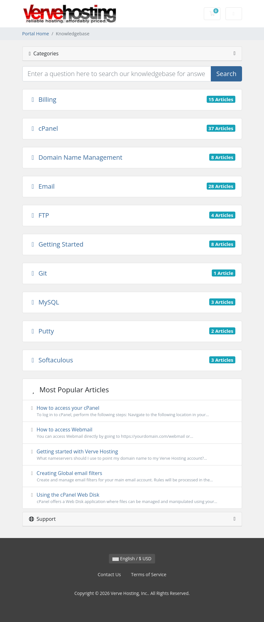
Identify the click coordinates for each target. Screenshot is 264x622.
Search (226, 73)
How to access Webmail (132, 432)
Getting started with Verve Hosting (132, 454)
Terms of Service (149, 574)
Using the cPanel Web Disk (132, 498)
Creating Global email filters (132, 476)
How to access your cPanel (132, 411)
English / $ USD (131, 559)
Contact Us (109, 574)
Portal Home (35, 34)
